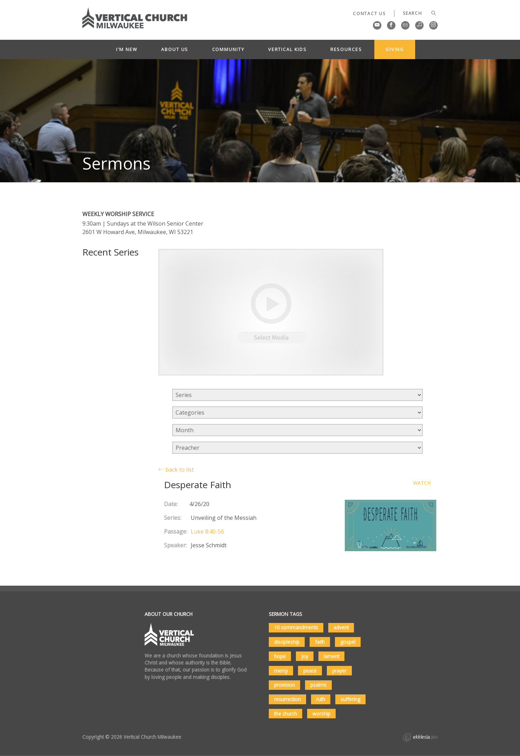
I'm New (127, 49)
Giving (395, 49)
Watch (422, 483)
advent (341, 627)
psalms (318, 684)
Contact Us (369, 14)
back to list (176, 469)
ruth (320, 699)
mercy (281, 670)
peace (310, 670)
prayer (339, 670)
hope (280, 656)
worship (321, 713)
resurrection (287, 699)
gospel (347, 641)
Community (228, 49)
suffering (350, 699)
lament (331, 656)
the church (285, 713)
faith (320, 641)
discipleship (286, 641)
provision (284, 684)
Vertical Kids (287, 49)
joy (304, 656)
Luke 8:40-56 (207, 531)
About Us (174, 49)
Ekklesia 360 (420, 738)
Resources (346, 49)
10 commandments (296, 627)
